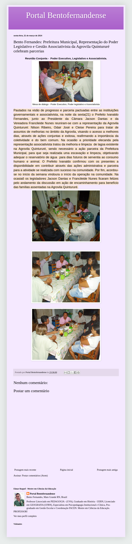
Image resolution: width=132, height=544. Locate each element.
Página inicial (66, 470)
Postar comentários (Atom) (35, 475)
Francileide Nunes (41, 123)
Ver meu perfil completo (25, 516)
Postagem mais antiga (107, 470)
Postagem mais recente (25, 470)
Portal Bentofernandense (42, 493)
